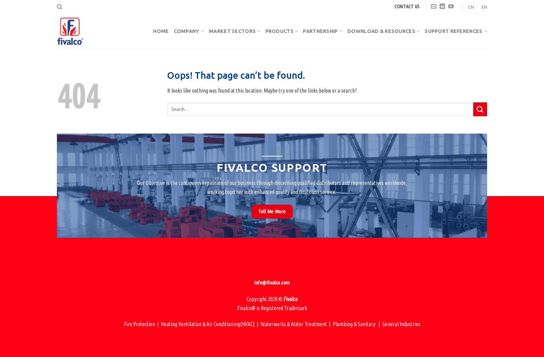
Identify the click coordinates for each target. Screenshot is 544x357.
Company (189, 31)
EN (484, 7)
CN (471, 7)
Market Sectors (235, 31)
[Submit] (480, 109)
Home (161, 31)
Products (281, 31)
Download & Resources (383, 31)
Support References (456, 31)
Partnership (322, 31)
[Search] (59, 7)
